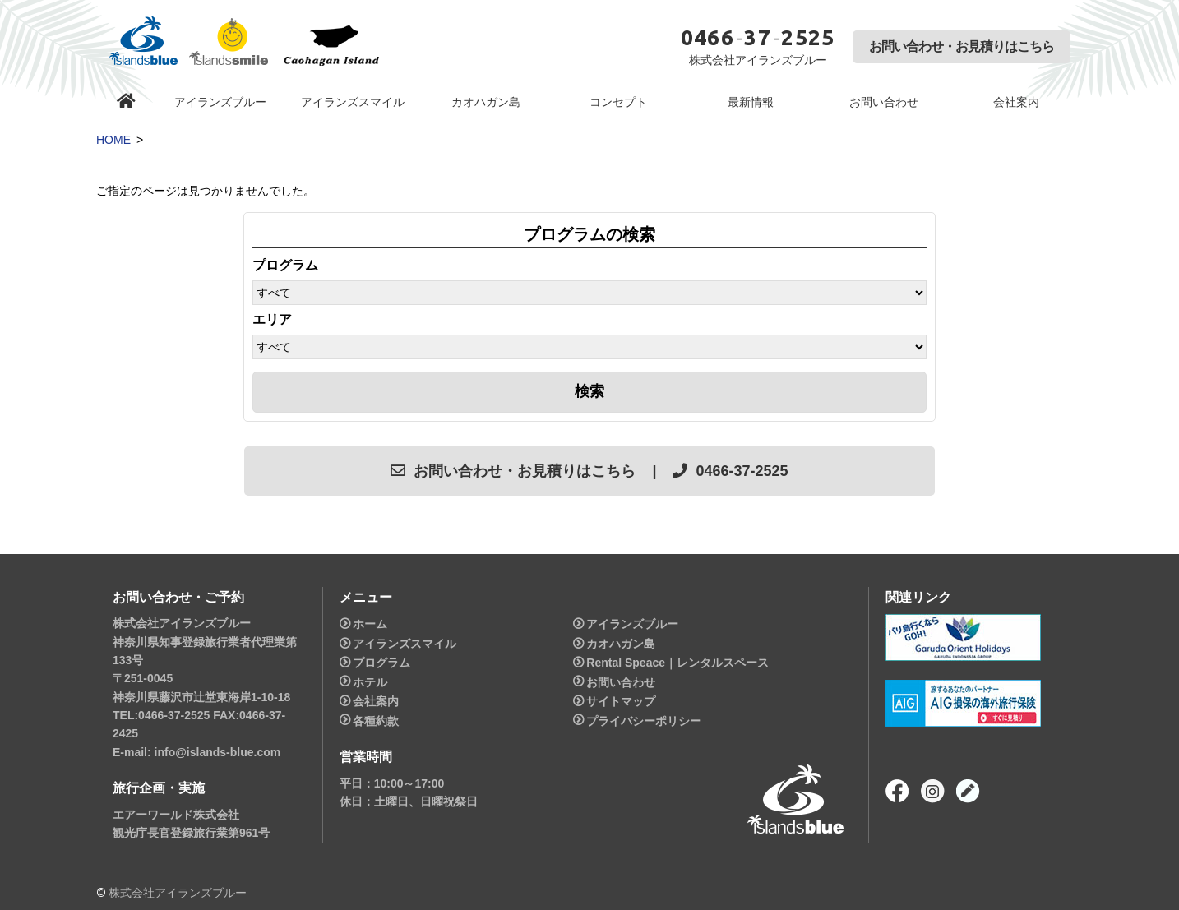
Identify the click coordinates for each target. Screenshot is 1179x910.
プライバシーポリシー (643, 721)
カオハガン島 (485, 102)
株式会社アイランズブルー (178, 892)
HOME (113, 139)
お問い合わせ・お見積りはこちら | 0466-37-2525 (589, 471)
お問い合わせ (883, 102)
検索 (589, 391)
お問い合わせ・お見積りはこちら (961, 46)
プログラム (381, 662)
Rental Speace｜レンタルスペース (677, 662)
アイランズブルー (220, 102)
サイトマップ (620, 701)
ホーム (370, 624)
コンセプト (618, 102)
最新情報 (751, 102)
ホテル (370, 682)
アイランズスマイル (353, 102)
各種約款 (376, 721)
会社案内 (1016, 102)
